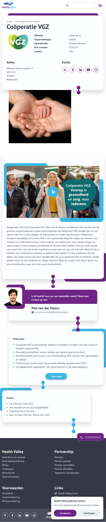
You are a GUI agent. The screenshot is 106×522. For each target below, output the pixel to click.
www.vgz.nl (75, 35)
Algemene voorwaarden (67, 472)
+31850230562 (92, 437)
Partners (59, 457)
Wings (5, 465)
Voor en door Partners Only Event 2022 (29, 414)
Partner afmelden (64, 468)
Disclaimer (7, 493)
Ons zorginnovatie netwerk (27, 21)
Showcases (8, 468)
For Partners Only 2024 (21, 403)
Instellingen (89, 513)
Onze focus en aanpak (13, 457)
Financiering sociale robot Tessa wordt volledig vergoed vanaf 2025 (51, 363)
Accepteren (65, 513)
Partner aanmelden (64, 465)
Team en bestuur (11, 476)
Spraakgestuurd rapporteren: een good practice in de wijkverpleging (51, 366)
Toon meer (56, 376)
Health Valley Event (68, 493)
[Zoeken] (80, 5)
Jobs (71, 51)
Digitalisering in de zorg (21, 411)
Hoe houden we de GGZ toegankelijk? (28, 407)
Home (9, 21)
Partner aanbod (63, 461)
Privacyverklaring (11, 501)
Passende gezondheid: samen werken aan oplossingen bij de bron (50, 352)
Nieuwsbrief (8, 472)
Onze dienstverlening (13, 461)
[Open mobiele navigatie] (100, 5)
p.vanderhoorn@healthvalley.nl (52, 312)
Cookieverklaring (11, 497)
